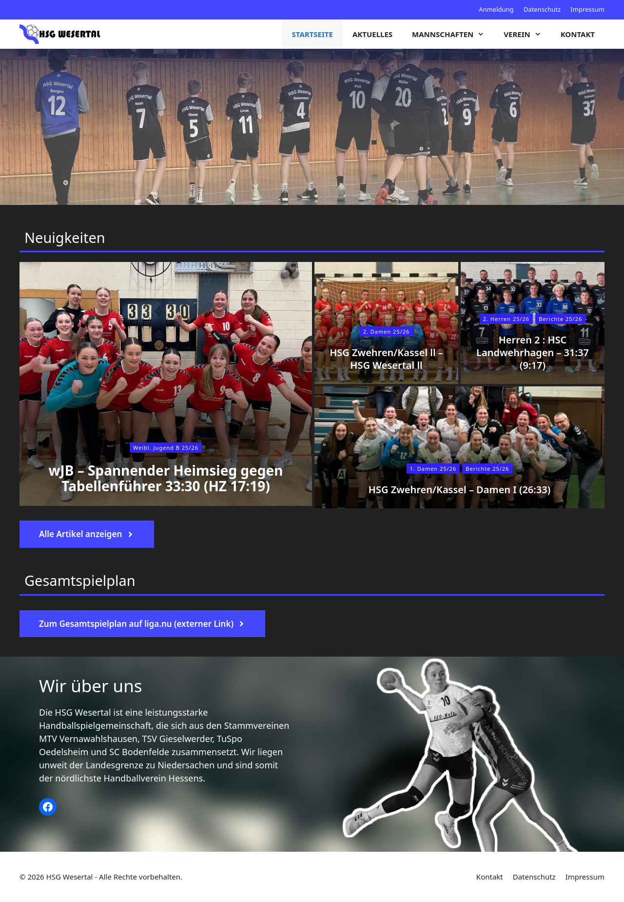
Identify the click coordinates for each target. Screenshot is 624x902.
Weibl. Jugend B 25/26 (165, 447)
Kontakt (578, 34)
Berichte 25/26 (487, 468)
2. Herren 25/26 (506, 318)
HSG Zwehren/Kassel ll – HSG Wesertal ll (386, 359)
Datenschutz (542, 9)
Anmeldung (496, 9)
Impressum (587, 9)
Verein (527, 34)
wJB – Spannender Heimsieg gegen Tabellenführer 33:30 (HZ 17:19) (166, 478)
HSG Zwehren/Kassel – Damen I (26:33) (459, 489)
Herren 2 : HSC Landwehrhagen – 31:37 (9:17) (532, 352)
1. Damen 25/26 (433, 468)
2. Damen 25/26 (386, 331)
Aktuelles (372, 34)
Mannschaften (453, 34)
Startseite (312, 34)
